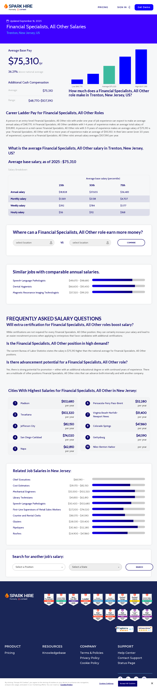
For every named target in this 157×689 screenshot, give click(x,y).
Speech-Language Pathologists (29, 280)
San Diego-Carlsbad (43, 437)
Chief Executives (21, 479)
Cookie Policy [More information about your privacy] (66, 685)
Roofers (17, 533)
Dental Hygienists (22, 286)
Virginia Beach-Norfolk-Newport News (116, 415)
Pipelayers (18, 527)
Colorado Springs (116, 426)
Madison (43, 403)
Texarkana (43, 415)
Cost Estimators (21, 485)
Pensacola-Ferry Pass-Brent (116, 403)
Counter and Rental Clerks (27, 515)
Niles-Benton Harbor (116, 447)
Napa (43, 449)
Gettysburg (116, 437)
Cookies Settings (106, 684)
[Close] (152, 683)
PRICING (103, 7)
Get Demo (144, 7)
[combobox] (38, 567)
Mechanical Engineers (24, 491)
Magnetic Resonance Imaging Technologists (36, 292)
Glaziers (17, 521)
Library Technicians (23, 497)
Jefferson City (43, 426)
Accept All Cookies (127, 684)
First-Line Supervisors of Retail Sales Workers (37, 509)
